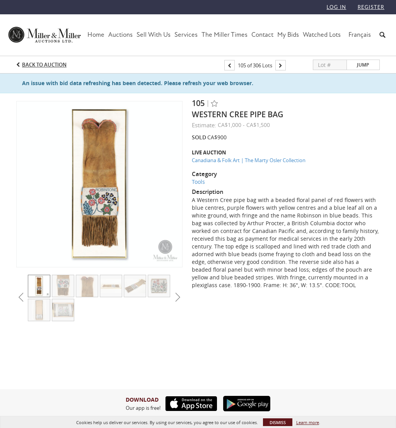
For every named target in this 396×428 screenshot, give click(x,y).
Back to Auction (44, 64)
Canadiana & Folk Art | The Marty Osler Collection (249, 160)
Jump (363, 65)
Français (359, 35)
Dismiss (278, 422)
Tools (198, 181)
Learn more (307, 422)
